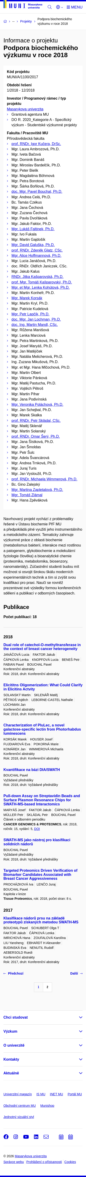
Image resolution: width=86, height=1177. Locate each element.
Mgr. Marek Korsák (26, 298)
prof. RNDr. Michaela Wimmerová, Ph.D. (44, 479)
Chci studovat (15, 1017)
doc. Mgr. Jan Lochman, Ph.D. (36, 319)
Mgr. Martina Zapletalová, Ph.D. (37, 490)
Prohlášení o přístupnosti (44, 1162)
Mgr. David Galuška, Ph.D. (33, 245)
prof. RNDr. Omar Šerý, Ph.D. (35, 436)
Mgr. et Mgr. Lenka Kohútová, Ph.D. (40, 287)
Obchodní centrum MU (19, 1105)
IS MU (40, 1094)
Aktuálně (11, 1073)
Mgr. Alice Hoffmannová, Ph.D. (36, 256)
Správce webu (13, 1162)
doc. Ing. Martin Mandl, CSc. (34, 325)
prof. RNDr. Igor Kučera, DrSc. (36, 144)
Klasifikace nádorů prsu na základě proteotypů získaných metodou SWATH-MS (40, 920)
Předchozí (13, 973)
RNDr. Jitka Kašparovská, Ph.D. (37, 277)
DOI (37, 829)
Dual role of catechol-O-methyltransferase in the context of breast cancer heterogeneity (42, 647)
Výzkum (10, 1031)
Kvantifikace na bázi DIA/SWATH (31, 770)
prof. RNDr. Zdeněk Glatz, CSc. (37, 250)
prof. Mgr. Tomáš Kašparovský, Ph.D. (41, 282)
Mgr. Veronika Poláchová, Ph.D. (37, 404)
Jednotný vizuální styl (18, 1117)
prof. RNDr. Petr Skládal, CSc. (36, 421)
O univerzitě (14, 1045)
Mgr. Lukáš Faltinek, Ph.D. (33, 229)
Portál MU (75, 1094)
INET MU (56, 1094)
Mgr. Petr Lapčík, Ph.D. (30, 314)
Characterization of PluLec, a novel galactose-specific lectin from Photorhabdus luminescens (42, 729)
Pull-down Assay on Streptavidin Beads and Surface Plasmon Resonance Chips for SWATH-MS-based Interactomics (41, 800)
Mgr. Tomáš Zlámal (26, 495)
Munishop (47, 1105)
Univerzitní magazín (17, 1094)
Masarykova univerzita (25, 109)
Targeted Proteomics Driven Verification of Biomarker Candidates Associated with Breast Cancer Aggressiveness (40, 875)
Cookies (70, 1162)
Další (76, 973)
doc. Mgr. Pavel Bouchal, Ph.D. (36, 191)
